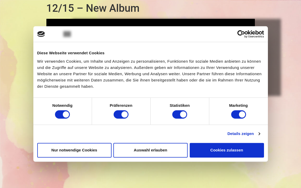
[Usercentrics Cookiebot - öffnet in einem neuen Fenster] (241, 34)
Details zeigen (241, 134)
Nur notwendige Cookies (74, 150)
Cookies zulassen (226, 150)
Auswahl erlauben (150, 150)
